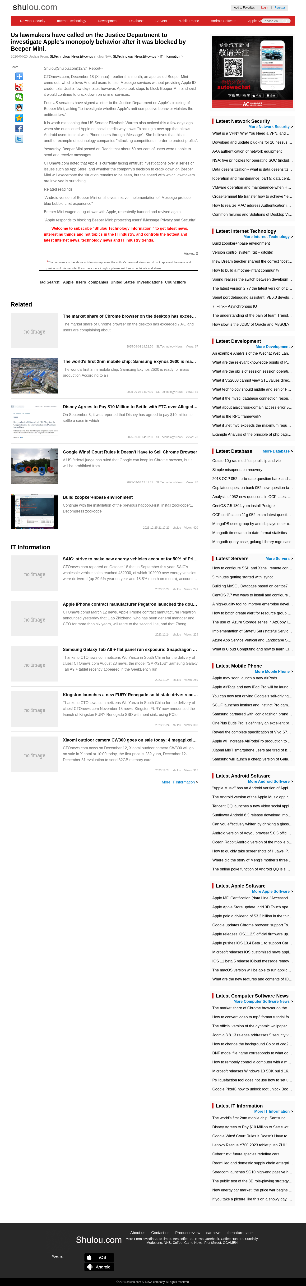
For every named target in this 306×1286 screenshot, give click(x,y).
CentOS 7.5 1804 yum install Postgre (243, 506)
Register (279, 7)
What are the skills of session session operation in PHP (258, 371)
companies (98, 282)
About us (137, 1233)
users (81, 282)
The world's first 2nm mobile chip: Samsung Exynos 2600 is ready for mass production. (151, 361)
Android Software (223, 21)
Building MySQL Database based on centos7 (250, 586)
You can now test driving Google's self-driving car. (254, 696)
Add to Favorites (244, 7)
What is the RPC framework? (236, 416)
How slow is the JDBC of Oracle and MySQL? (250, 324)
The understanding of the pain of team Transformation (257, 315)
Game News (193, 1243)
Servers (161, 21)
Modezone (154, 1243)
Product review (187, 1233)
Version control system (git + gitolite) (242, 252)
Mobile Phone (189, 21)
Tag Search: (49, 282)
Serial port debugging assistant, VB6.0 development (256, 297)
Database (136, 21)
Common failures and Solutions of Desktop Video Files (258, 214)
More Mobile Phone (272, 671)
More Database (276, 451)
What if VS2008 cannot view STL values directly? (253, 380)
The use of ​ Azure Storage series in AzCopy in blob (255, 622)
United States (123, 282)
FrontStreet (212, 1243)
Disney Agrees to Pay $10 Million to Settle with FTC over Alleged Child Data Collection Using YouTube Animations (178, 406)
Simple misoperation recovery (237, 470)
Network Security (32, 21)
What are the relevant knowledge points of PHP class (257, 362)
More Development (273, 347)
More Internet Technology (267, 237)
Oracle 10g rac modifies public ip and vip (246, 461)
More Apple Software (271, 891)
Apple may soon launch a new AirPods (244, 678)
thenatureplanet (240, 1233)
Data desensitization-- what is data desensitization (254, 169)
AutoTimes (163, 1239)
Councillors (175, 282)
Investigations (150, 282)
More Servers (278, 559)
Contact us (160, 1233)
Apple (68, 282)
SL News (197, 1239)
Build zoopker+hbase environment (98, 497)
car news (214, 1233)
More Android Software (269, 781)
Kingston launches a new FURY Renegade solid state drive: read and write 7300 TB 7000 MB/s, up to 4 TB (169, 694)
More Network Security (269, 127)
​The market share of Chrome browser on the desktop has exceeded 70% (136, 316)
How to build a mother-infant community (245, 270)
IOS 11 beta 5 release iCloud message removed (252, 961)
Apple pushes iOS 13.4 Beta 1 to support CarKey (253, 943)
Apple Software (259, 21)
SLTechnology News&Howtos (71, 56)
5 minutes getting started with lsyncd (243, 577)
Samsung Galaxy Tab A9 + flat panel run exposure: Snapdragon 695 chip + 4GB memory (152, 649)
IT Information (170, 56)
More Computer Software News (262, 1001)
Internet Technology (71, 21)
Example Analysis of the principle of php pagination (255, 434)
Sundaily (251, 1239)
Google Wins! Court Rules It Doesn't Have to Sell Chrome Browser (130, 452)
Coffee (177, 1243)
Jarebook (212, 1239)
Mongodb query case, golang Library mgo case (252, 542)
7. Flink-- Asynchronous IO (234, 306)
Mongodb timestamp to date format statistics (249, 533)
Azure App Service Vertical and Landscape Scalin (253, 640)
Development (108, 21)
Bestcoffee (181, 1239)
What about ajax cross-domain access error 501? (253, 407)
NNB (167, 1243)
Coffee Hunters (232, 1239)
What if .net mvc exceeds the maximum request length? (259, 425)
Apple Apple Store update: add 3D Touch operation (255, 907)
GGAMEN (230, 1243)
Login (264, 7)
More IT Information (178, 782)
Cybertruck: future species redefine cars (245, 1154)
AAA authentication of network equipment (247, 151)
